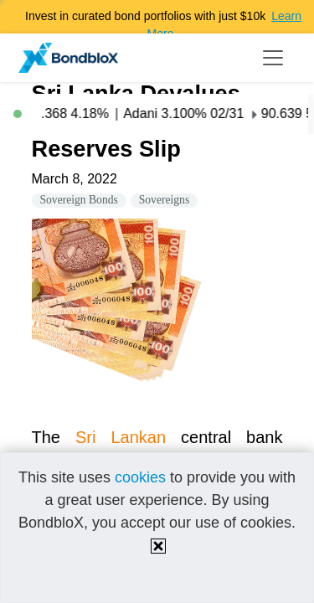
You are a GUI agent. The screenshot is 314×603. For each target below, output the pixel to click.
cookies (140, 477)
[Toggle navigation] (273, 58)
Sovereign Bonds (79, 199)
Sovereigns (164, 199)
